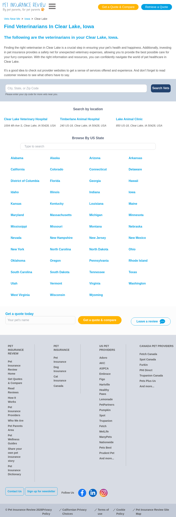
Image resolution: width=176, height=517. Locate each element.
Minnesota (136, 215)
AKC (102, 363)
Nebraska (135, 226)
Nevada (16, 237)
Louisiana (96, 203)
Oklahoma (18, 260)
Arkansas (135, 158)
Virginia (94, 283)
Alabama (17, 158)
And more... (106, 458)
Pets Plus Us (148, 380)
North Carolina (60, 249)
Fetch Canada (148, 354)
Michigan (95, 215)
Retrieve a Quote (156, 7)
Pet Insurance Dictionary (14, 470)
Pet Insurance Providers (14, 411)
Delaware (135, 169)
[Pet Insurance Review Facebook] (85, 491)
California (18, 169)
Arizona (95, 158)
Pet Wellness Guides (13, 439)
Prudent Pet (106, 453)
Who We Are (16, 420)
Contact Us (15, 491)
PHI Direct (146, 370)
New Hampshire (61, 237)
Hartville (104, 384)
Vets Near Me (12, 18)
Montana (95, 226)
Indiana (94, 192)
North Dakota (98, 249)
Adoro (103, 357)
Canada (58, 385)
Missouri (56, 226)
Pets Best (105, 447)
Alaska (55, 158)
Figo (102, 379)
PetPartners (106, 404)
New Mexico (137, 237)
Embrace (105, 373)
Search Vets (160, 88)
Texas (133, 272)
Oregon (55, 260)
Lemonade (106, 399)
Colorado (56, 169)
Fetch (102, 426)
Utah (14, 283)
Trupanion (105, 420)
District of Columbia (25, 180)
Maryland (17, 215)
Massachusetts (61, 215)
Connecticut (98, 169)
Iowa (27, 18)
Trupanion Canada (151, 375)
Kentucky (57, 203)
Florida (55, 180)
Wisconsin (57, 295)
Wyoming (96, 295)
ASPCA (104, 368)
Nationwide (106, 442)
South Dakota (60, 272)
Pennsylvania (99, 260)
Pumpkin (105, 410)
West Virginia (20, 295)
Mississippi (19, 226)
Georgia (95, 180)
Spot (102, 415)
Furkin (144, 364)
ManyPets (105, 436)
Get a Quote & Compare (118, 7)
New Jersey (97, 237)
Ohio (132, 249)
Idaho (15, 192)
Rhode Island (138, 260)
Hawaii (133, 180)
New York (17, 249)
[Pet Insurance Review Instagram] (106, 491)
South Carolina (21, 272)
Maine (133, 203)
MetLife (104, 431)
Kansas (16, 203)
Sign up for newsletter (44, 491)
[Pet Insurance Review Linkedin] (96, 491)
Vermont (56, 283)
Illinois (55, 192)
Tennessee (97, 272)
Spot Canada (148, 359)
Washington (137, 283)
